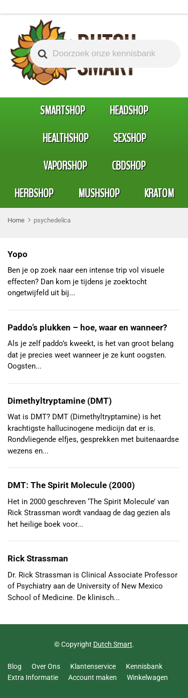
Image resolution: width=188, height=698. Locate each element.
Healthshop (65, 138)
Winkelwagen (147, 677)
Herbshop (34, 193)
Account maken (92, 677)
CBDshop (128, 166)
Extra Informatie (33, 677)
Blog (15, 666)
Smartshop (62, 110)
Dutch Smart (112, 644)
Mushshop (98, 193)
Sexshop (129, 138)
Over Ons (46, 666)
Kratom (159, 193)
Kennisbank (144, 666)
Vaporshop (65, 166)
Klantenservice (93, 666)
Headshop (129, 110)
